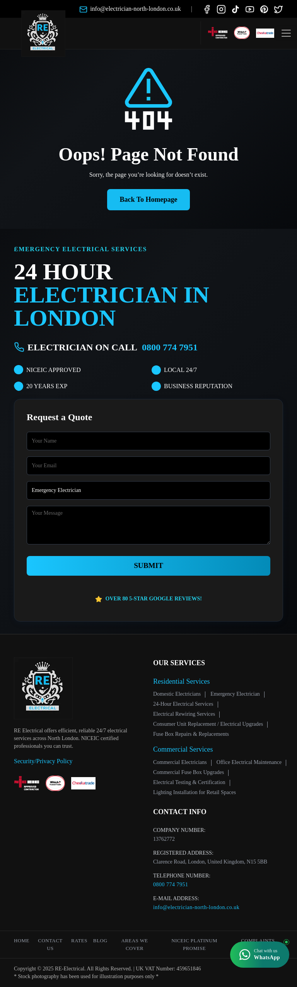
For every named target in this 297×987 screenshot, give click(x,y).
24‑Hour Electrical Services (183, 704)
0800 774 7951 (170, 347)
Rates (79, 940)
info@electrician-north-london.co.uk (196, 907)
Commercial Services (183, 749)
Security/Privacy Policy (43, 761)
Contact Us (50, 944)
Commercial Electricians (180, 762)
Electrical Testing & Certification (189, 782)
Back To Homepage (148, 199)
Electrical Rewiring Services (184, 714)
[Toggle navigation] (286, 33)
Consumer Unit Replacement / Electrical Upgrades (208, 724)
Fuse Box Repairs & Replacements (191, 734)
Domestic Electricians (177, 694)
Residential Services (181, 681)
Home (21, 940)
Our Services (179, 663)
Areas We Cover (134, 944)
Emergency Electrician (235, 694)
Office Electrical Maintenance (249, 762)
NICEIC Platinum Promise (194, 944)
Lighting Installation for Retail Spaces (194, 792)
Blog (100, 940)
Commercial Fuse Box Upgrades (188, 772)
